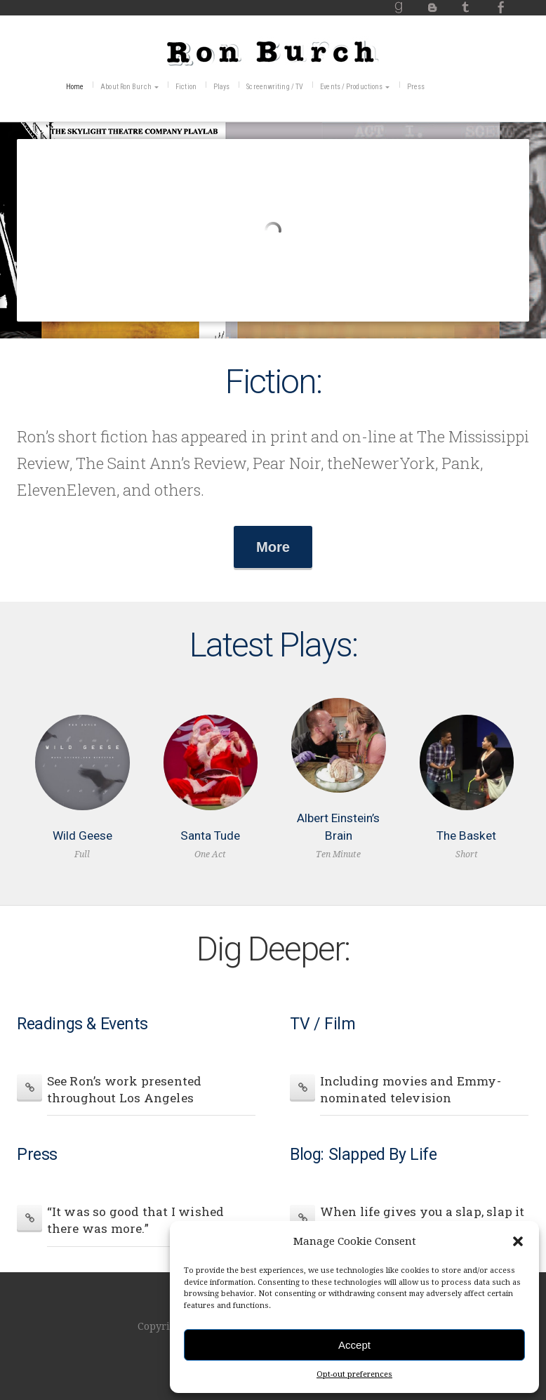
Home (75, 87)
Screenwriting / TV (274, 87)
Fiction (186, 87)
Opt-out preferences (354, 1374)
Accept (354, 1345)
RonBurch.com (273, 51)
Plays (221, 87)
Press (416, 87)
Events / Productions (351, 87)
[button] (518, 1241)
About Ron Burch (126, 87)
